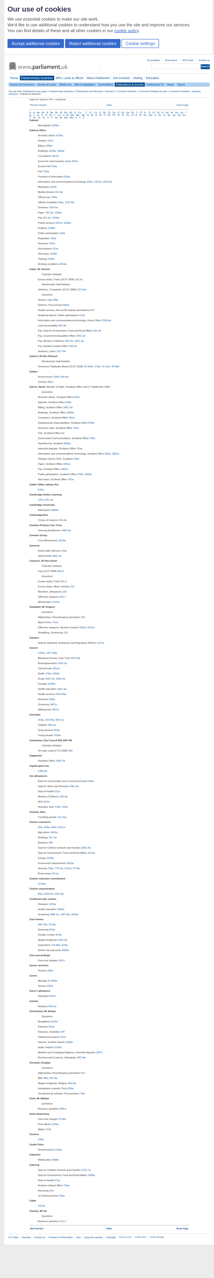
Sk (169, 115)
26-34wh (88, 366)
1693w (74, 914)
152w (53, 238)
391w (50, 382)
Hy (181, 112)
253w (41, 719)
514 (83, 1073)
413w (82, 315)
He (167, 112)
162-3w (64, 796)
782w (62, 1195)
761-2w (53, 837)
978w (77, 397)
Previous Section (38, 105)
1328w (57, 735)
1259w (51, 259)
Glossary (26, 1237)
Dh (104, 112)
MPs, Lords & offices (69, 78)
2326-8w (106, 320)
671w (57, 1180)
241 (72, 586)
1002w (54, 832)
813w (52, 929)
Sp (173, 115)
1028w (82, 627)
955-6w (72, 1083)
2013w (90, 627)
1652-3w (62, 689)
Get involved (121, 78)
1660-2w (60, 678)
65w (40, 893)
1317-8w (61, 351)
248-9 (99, 1052)
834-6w (64, 376)
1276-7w (86, 1170)
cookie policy (126, 30)
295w (50, 970)
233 (83, 617)
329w (52, 699)
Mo (83, 115)
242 (64, 591)
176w (82, 1093)
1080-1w (54, 914)
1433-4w (107, 181)
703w (92, 438)
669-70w (42, 924)
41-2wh (106, 366)
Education (152, 78)
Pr (123, 115)
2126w (57, 1047)
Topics (181, 84)
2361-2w (74, 786)
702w (76, 428)
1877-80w (51, 653)
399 (51, 842)
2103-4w (48, 893)
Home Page (182, 105)
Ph (114, 115)
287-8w (53, 1078)
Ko (50, 115)
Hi (172, 112)
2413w (91, 853)
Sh (159, 115)
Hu (176, 112)
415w (64, 550)
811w (63, 1037)
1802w (70, 412)
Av (43, 112)
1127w (100, 643)
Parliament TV (155, 84)
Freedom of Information (60, 1237)
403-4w (73, 346)
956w (71, 1088)
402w (72, 417)
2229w (55, 125)
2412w (41, 1205)
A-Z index (14, 1237)
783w (46, 171)
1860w (54, 510)
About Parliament (98, 78)
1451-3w (79, 341)
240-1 (62, 597)
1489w (91, 1175)
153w (54, 166)
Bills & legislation (84, 84)
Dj (109, 112)
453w (67, 176)
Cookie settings (140, 43)
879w (41, 489)
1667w (53, 704)
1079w (52, 924)
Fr (145, 112)
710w (66, 1185)
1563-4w (62, 940)
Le (59, 115)
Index (109, 105)
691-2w (49, 499)
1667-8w (65, 914)
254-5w (63, 520)
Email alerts (171, 60)
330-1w (52, 1006)
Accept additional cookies (36, 43)
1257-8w (69, 202)
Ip (30, 115)
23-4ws (42, 883)
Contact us (204, 60)
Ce (79, 112)
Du (114, 112)
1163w (58, 1149)
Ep (127, 112)
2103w (50, 858)
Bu (65, 112)
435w (41, 1139)
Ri (140, 115)
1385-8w (42, 771)
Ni (92, 115)
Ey (132, 112)
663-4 (61, 571)
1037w (58, 223)
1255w (41, 653)
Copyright (111, 1237)
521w (57, 791)
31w (51, 1190)
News (170, 84)
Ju (38, 115)
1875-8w (75, 658)
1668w (55, 1159)
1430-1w (62, 663)
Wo (71, 117)
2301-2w (80, 335)
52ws (61, 202)
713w (48, 1129)
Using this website (93, 1237)
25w (40, 827)
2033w (70, 863)
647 (93, 310)
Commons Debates (126, 91)
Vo (56, 117)
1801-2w (68, 407)
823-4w (62, 325)
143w (58, 807)
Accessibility (153, 60)
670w (59, 934)
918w (53, 827)
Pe (108, 115)
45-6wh (115, 366)
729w (50, 868)
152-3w (59, 192)
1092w (60, 909)
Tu (43, 117)
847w (53, 996)
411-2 (63, 1221)
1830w (60, 151)
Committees (105, 84)
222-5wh (81, 289)
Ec (122, 112)
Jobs (78, 1237)
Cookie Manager (157, 1237)
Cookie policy (140, 1237)
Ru (145, 115)
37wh (98, 366)
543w (46, 827)
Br (56, 112)
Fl (141, 112)
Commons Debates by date (153, 91)
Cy (95, 112)
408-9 (63, 1108)
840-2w (69, 341)
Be (51, 112)
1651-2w (50, 678)
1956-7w (60, 760)
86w (46, 1078)
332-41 (79, 279)
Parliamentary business (37, 78)
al (34, 112)
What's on (65, 84)
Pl (119, 115)
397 (63, 1031)
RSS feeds (187, 60)
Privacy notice (125, 1237)
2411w (61, 827)
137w (41, 499)
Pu (127, 115)
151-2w (47, 217)
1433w (59, 135)
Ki (46, 115)
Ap (38, 112)
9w (62, 433)
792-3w (49, 212)
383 (70, 750)
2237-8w (59, 893)
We (66, 117)
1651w (56, 668)
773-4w (59, 868)
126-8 (61, 960)
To (39, 117)
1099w (53, 981)
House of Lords (46, 84)
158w (56, 376)
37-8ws (62, 1119)
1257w (55, 156)
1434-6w (53, 207)
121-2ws (62, 817)
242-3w (97, 330)
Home (14, 78)
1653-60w (60, 694)
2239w (69, 1042)
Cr (90, 112)
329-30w (49, 719)
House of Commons (22, 84)
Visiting (138, 78)
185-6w (52, 725)
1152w (67, 868)
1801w (115, 453)
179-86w (55, 945)
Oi (100, 115)
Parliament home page (34, 91)
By (70, 112)
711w (55, 622)
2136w (55, 1124)
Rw (151, 115)
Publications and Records (89, 91)
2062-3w (86, 847)
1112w (55, 602)
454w (75, 161)
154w (62, 233)
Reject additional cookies (92, 43)
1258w (48, 145)
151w (50, 140)
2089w (65, 950)
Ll (63, 115)
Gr (158, 112)
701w (71, 479)
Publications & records (129, 84)
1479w (76, 868)
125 (66, 632)
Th (34, 117)
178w (48, 673)
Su (184, 115)
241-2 (64, 581)
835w (66, 305)
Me (78, 115)
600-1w (60, 719)
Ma (72, 115)
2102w (54, 1021)
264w (91, 781)
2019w (63, 264)
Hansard (109, 91)
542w (52, 1026)
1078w (51, 683)
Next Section (36, 1228)
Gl (153, 112)
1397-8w (81, 1057)
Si (164, 115)
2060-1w (56, 556)
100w (55, 299)
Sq (178, 115)
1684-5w (66, 530)
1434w (53, 187)
